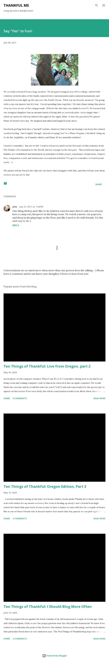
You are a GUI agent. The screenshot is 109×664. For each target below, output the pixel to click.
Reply (15, 225)
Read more (99, 398)
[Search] (96, 5)
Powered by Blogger (54, 655)
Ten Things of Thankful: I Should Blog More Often (48, 606)
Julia (14, 206)
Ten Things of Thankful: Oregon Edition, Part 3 (45, 486)
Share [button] (98, 184)
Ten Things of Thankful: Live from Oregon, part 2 (47, 366)
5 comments (20, 398)
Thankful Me (16, 5)
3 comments (20, 518)
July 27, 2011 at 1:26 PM (31, 206)
